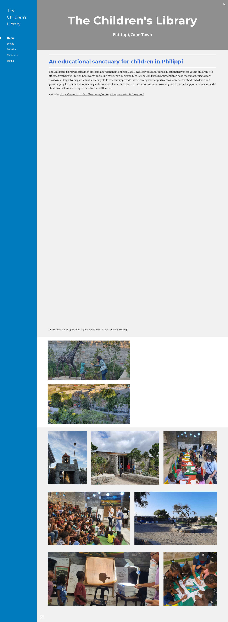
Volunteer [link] (12, 55)
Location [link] (12, 49)
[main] (132, 24)
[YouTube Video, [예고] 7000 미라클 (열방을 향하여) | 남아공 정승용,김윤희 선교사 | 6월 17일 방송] (132, 268)
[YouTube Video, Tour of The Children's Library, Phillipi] (175, 382)
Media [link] (10, 60)
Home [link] (11, 38)
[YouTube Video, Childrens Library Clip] (132, 156)
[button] (224, 4)
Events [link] (10, 43)
